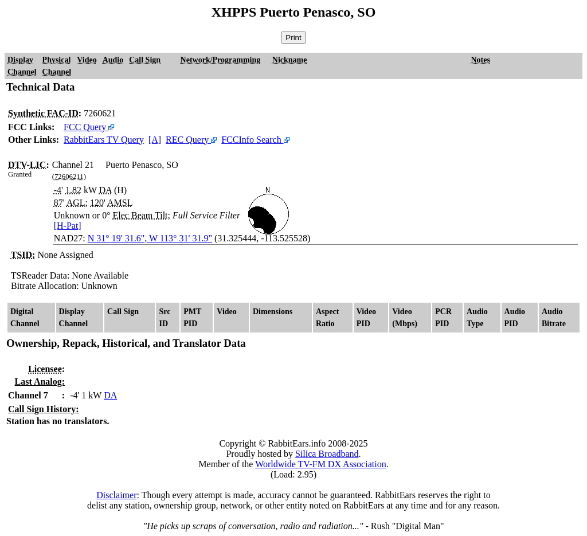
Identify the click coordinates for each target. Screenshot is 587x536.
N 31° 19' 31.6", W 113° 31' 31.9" (150, 238)
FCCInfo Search (255, 139)
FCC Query (89, 127)
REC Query (191, 139)
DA (110, 395)
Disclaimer (116, 495)
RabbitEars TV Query (104, 139)
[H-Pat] (67, 225)
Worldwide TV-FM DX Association (320, 464)
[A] (154, 139)
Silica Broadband (327, 454)
